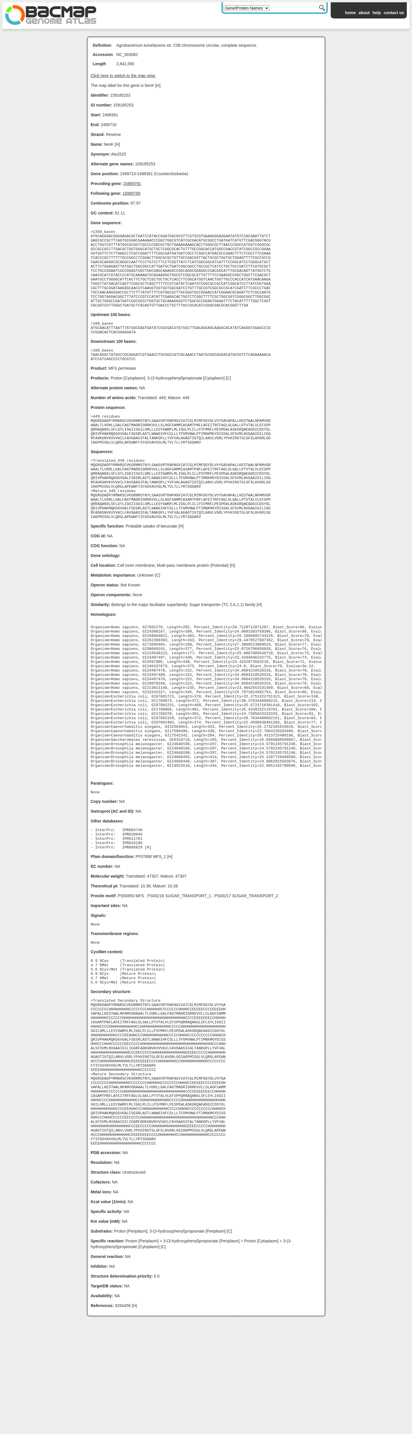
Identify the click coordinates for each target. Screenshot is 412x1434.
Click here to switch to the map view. (123, 75)
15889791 (132, 183)
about (364, 12)
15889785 (131, 193)
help (377, 12)
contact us (394, 12)
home (350, 12)
